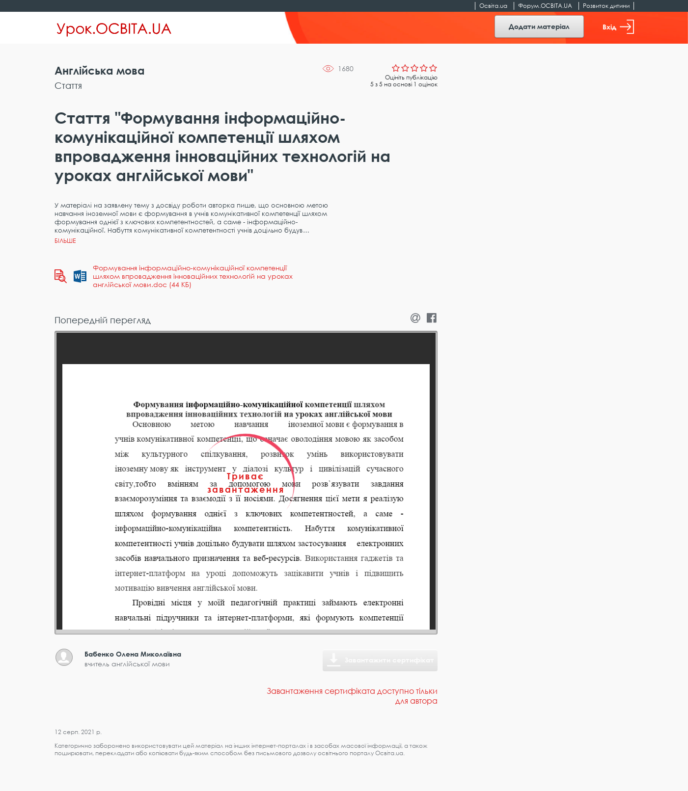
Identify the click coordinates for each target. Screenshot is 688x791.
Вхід (618, 27)
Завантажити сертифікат (389, 660)
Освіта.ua (493, 5)
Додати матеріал (539, 26)
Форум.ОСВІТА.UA (545, 5)
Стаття (68, 85)
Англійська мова (100, 70)
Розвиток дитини (606, 5)
